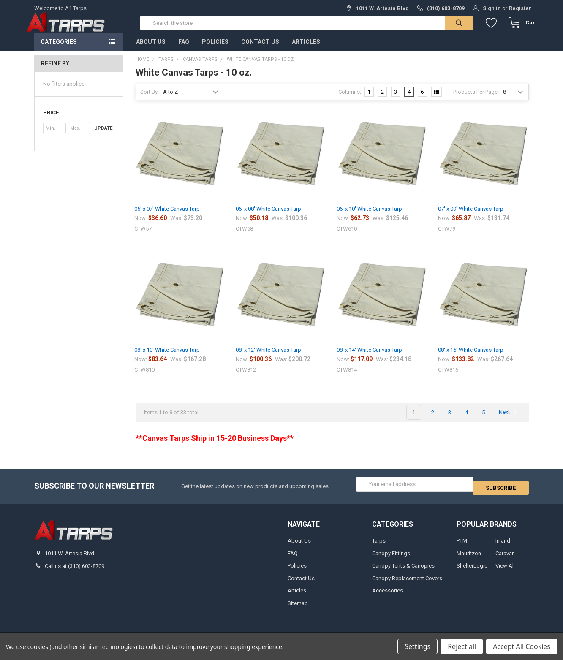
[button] (78, 121)
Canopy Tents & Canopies (403, 570)
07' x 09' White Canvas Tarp (470, 217)
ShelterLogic (472, 570)
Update (103, 136)
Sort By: (149, 100)
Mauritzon (469, 558)
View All (505, 570)
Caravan (505, 558)
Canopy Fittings (391, 558)
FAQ (183, 50)
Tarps (379, 545)
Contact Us (260, 50)
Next (509, 420)
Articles (306, 50)
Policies (215, 50)
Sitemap (298, 608)
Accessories (387, 595)
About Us (151, 50)
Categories (59, 50)
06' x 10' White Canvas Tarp (369, 217)
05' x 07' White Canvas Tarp (167, 217)
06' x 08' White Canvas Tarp (268, 217)
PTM (462, 545)
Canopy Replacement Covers (407, 583)
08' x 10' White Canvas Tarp (167, 358)
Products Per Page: (476, 100)
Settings (417, 646)
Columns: (349, 100)
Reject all (462, 646)
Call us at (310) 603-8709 (74, 571)
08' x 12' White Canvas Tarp (268, 358)
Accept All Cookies (521, 646)
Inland (502, 545)
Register (520, 8)
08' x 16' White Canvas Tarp (470, 358)
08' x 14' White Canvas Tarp (369, 358)
